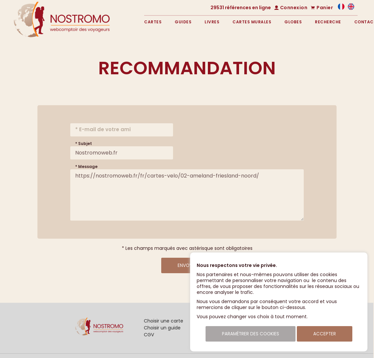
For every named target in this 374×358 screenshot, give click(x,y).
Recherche (328, 22)
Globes (293, 22)
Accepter (324, 334)
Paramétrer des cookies (250, 334)
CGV (149, 334)
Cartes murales (251, 22)
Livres (212, 22)
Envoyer (187, 265)
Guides (183, 22)
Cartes (153, 22)
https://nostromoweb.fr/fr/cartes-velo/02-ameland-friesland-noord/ (187, 195)
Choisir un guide (162, 327)
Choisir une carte (163, 321)
